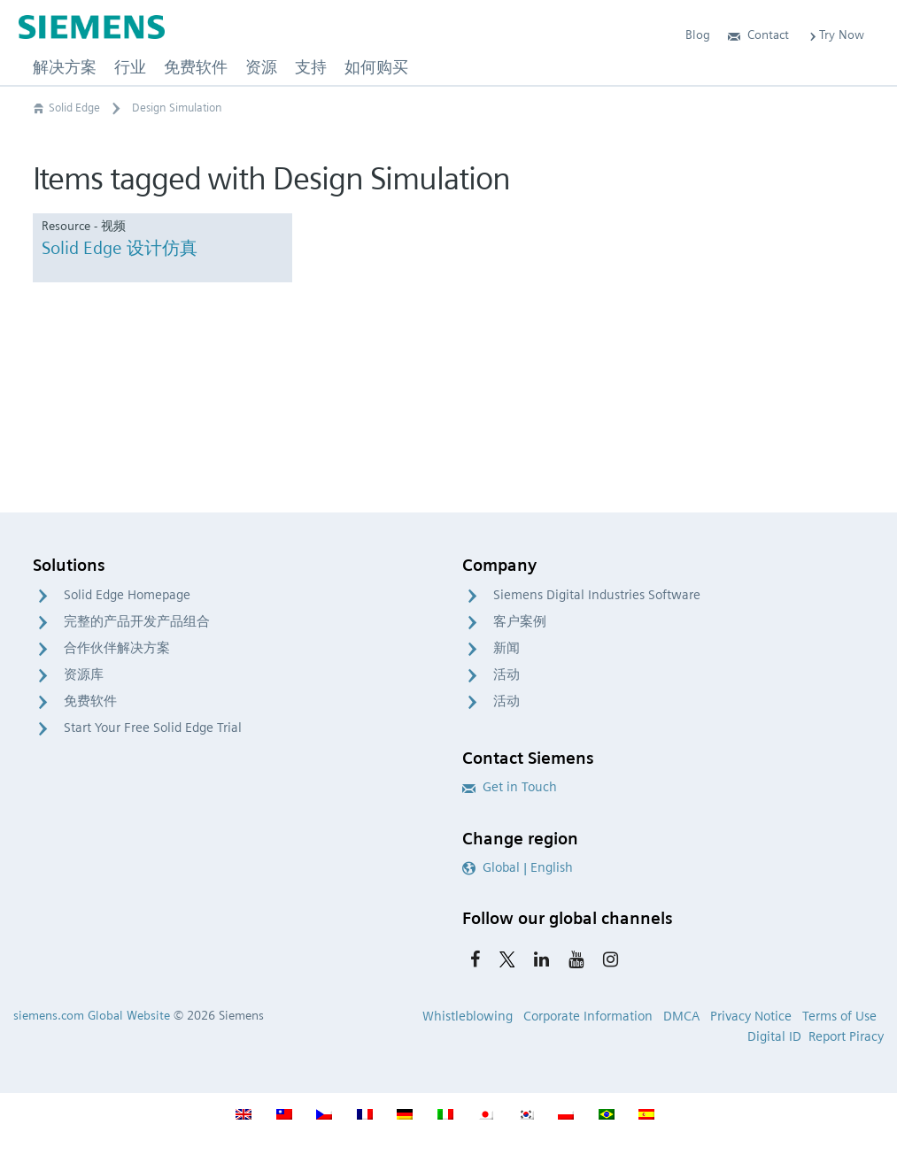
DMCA (681, 1016)
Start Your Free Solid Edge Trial (153, 728)
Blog (697, 34)
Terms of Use (839, 1016)
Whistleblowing (467, 1016)
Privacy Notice (751, 1016)
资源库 (84, 674)
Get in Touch (509, 787)
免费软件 (90, 701)
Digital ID (774, 1036)
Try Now (835, 34)
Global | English (517, 867)
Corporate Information (588, 1016)
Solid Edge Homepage (127, 595)
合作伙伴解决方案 (117, 648)
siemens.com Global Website (91, 1015)
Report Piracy (846, 1036)
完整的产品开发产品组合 (137, 621)
